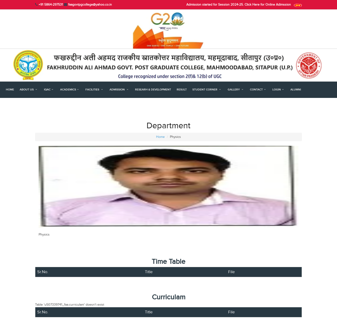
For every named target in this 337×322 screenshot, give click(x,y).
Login (278, 89)
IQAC (49, 89)
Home (10, 89)
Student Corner (207, 89)
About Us (29, 89)
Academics (70, 89)
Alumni (295, 89)
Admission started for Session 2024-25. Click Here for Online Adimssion (244, 5)
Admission (119, 89)
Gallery (236, 89)
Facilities (94, 89)
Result (182, 89)
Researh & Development (153, 89)
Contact (258, 89)
